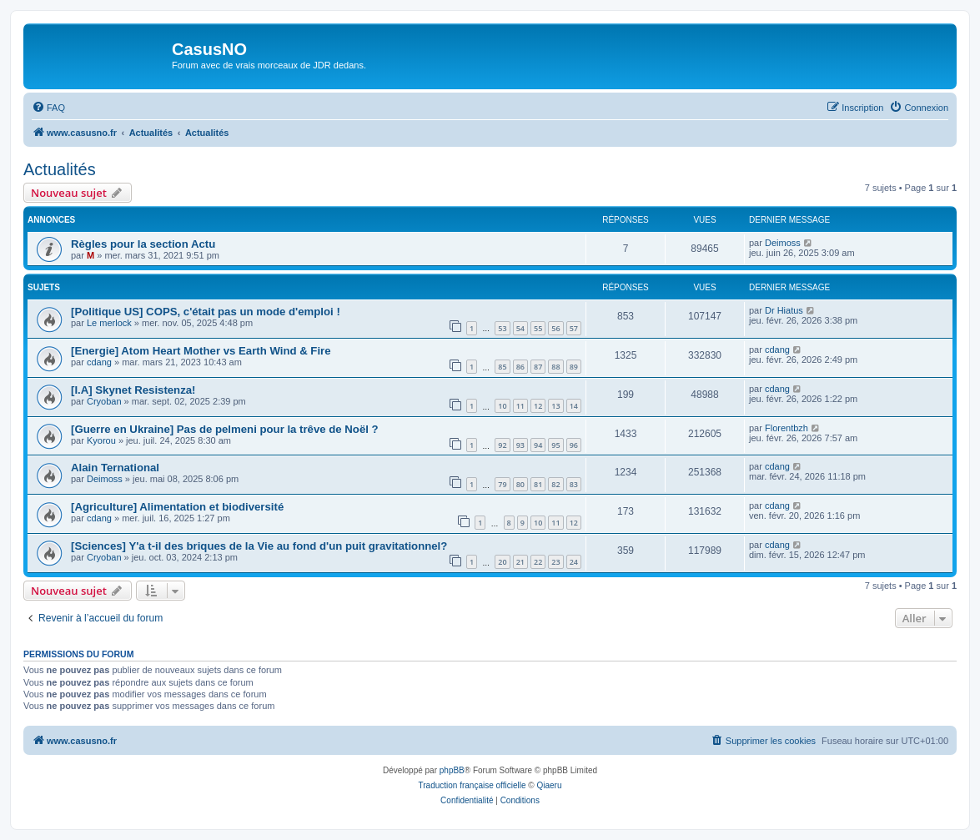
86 (520, 366)
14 (574, 405)
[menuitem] (48, 108)
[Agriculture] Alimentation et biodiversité (177, 506)
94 (538, 445)
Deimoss (783, 243)
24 (574, 561)
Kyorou (101, 440)
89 (574, 366)
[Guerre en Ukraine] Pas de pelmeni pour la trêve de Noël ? (225, 429)
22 (538, 561)
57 (574, 328)
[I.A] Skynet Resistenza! (133, 390)
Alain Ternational (115, 467)
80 (520, 484)
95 (555, 445)
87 (538, 366)
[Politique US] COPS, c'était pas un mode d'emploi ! (205, 311)
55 (538, 328)
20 (502, 561)
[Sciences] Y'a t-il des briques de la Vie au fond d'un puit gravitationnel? (259, 546)
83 (574, 484)
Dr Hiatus (784, 310)
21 (520, 561)
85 (502, 366)
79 (502, 484)
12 (538, 405)
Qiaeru (548, 785)
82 (555, 484)
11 (520, 405)
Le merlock (109, 323)
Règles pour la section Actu (143, 244)
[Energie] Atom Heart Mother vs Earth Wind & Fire (201, 351)
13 (555, 405)
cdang (99, 362)
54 (520, 328)
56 (555, 328)
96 (574, 445)
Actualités (59, 169)
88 (555, 366)
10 (502, 405)
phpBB (452, 770)
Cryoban (104, 401)
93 (520, 445)
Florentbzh (786, 428)
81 (538, 484)
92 (502, 445)
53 (502, 328)
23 (555, 561)
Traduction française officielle (472, 785)
